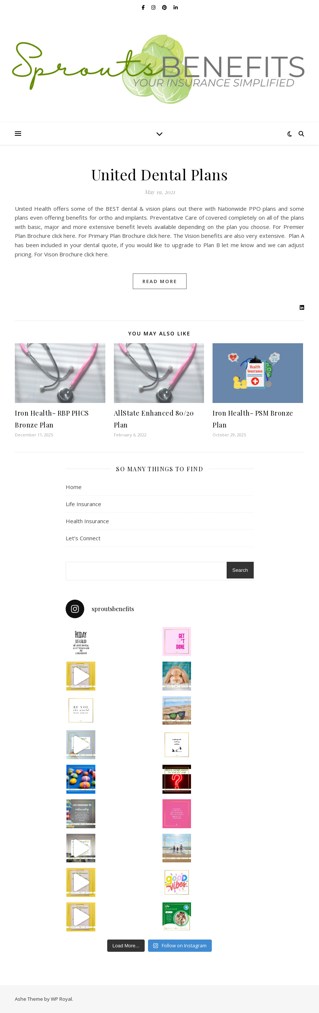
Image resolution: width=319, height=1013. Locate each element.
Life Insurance (83, 504)
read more (159, 281)
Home (74, 487)
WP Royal (61, 999)
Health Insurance (87, 521)
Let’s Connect (83, 538)
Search (240, 570)
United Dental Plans (159, 174)
